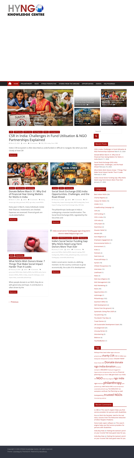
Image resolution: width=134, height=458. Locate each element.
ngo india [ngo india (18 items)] (119, 378)
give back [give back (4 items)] (115, 375)
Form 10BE (54, 143)
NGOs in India (23, 275)
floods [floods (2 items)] (102, 374)
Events (98, 84)
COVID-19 (97, 204)
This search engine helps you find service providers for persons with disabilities (109, 425)
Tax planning (39, 113)
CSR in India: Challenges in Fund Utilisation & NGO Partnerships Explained (86, 100)
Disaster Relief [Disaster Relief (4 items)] (119, 359)
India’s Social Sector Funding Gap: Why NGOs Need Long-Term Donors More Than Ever (70, 243)
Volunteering (98, 334)
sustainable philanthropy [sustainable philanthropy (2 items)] (101, 389)
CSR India (97, 220)
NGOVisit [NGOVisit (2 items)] (100, 383)
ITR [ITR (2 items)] (95, 379)
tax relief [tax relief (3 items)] (120, 391)
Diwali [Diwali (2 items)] (96, 363)
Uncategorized (54, 132)
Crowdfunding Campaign (103, 207)
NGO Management (100, 282)
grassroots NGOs (57, 252)
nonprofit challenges (34, 275)
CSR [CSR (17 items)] (112, 355)
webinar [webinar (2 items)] (104, 398)
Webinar (97, 337)
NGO (27, 202)
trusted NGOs (40, 202)
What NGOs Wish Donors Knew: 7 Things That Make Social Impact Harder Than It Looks (113, 118)
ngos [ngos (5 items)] (96, 383)
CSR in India (27, 132)
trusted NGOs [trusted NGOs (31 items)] (113, 395)
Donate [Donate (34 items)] (109, 362)
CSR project (98, 224)
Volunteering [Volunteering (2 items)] (97, 398)
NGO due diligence (101, 279)
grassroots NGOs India (15, 272)
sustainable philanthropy (24, 277)
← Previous (13, 302)
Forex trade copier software (103, 423)
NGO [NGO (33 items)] (99, 378)
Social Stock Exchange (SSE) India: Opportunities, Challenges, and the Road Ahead (86, 118)
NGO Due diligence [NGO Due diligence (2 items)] (108, 379)
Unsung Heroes (99, 331)
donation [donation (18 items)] (110, 366)
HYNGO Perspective (48, 84)
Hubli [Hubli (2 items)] (120, 374)
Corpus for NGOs (100, 201)
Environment (98, 246)
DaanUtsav (98, 227)
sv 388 (96, 410)
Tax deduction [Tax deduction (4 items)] (113, 389)
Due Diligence (38, 132)
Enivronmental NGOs (101, 243)
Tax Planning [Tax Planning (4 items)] (112, 391)
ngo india (32, 202)
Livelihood (97, 272)
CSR (11, 132)
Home (16, 84)
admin (34, 122)
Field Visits (98, 256)
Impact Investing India (66, 202)
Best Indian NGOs (100, 194)
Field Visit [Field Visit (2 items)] (115, 372)
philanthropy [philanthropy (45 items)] (112, 383)
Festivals (97, 253)
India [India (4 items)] (124, 375)
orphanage (98, 295)
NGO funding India (79, 202)
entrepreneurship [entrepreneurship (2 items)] (107, 372)
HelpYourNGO (109, 84)
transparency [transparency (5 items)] (99, 395)
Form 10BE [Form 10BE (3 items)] (108, 375)
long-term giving (76, 252)
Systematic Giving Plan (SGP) (104, 311)
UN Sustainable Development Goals (20, 258)
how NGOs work (36, 272)
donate (21, 113)
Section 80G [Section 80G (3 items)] (109, 386)
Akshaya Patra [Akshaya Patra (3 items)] (98, 352)
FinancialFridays (100, 259)
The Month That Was (101, 318)
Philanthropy (26, 84)
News (96, 276)
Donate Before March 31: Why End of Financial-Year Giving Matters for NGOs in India (46, 118)
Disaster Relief (99, 230)
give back (22, 202)
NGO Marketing (99, 285)
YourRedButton (99, 341)
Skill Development (100, 305)
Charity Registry (99, 198)
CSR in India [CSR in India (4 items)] (119, 356)
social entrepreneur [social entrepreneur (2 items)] (118, 386)
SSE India (81, 205)
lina (95, 415)
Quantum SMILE (100, 302)
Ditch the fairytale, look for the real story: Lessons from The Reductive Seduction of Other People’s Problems (110, 417)
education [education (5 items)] (104, 370)
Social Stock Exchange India (70, 205)
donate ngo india (14, 202)
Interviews (97, 269)
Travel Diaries (99, 321)
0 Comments (32, 143)
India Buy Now (99, 431)
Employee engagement (102, 240)
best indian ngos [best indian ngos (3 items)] (109, 352)
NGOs (37, 84)
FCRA (96, 250)
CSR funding (18, 132)
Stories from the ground (69, 84)
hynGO (55, 238)
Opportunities (87, 84)
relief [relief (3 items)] (103, 386)
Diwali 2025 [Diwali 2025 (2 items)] (101, 363)
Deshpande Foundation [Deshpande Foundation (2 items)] (107, 358)
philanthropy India (74, 255)
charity (43, 200)
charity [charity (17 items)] (106, 355)
